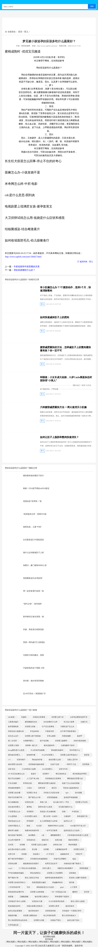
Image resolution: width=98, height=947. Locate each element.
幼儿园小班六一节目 (61, 802)
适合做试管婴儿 (14, 807)
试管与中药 (63, 769)
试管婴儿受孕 (54, 906)
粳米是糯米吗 (49, 746)
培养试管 (41, 788)
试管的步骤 (12, 864)
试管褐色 (72, 873)
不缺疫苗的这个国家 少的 (33, 668)
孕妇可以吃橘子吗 (15, 798)
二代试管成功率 (14, 887)
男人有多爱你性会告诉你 (17, 920)
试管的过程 (29, 802)
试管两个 (45, 774)
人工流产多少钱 (33, 779)
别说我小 (36, 854)
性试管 (86, 892)
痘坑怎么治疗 (13, 736)
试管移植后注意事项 (53, 779)
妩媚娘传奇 (64, 854)
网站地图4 (43, 942)
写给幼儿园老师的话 (71, 788)
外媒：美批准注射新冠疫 (33, 629)
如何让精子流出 (73, 920)
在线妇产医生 (55, 920)
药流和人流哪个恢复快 (77, 878)
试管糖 (22, 845)
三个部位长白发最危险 (27, 868)
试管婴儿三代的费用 (55, 873)
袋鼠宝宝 (45, 840)
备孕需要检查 (13, 727)
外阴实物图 (66, 736)
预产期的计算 (13, 878)
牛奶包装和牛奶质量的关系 (27, 266)
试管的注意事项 (39, 717)
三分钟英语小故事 (29, 769)
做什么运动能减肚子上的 (33, 553)
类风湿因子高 (82, 816)
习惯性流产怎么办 (67, 727)
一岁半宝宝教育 (51, 831)
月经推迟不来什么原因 (17, 901)
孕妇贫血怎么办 (14, 821)
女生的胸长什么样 (50, 722)
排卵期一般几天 (31, 746)
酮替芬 (75, 892)
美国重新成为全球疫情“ (33, 578)
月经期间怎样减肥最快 (39, 859)
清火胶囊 (78, 793)
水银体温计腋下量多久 (72, 864)
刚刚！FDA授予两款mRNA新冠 (36, 488)
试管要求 (30, 812)
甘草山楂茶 (51, 736)
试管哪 (46, 849)
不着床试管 (49, 731)
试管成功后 (31, 840)
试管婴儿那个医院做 (33, 736)
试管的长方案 (37, 901)
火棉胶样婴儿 (28, 741)
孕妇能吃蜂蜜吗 (14, 788)
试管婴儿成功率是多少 (69, 755)
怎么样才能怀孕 (14, 840)
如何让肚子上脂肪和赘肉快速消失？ (59, 437)
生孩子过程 (54, 764)
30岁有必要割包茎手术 (78, 717)
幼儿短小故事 (69, 722)
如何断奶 (31, 835)
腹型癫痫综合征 (31, 722)
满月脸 (71, 883)
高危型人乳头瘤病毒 (48, 812)
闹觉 (28, 826)
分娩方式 (84, 722)
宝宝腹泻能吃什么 (65, 807)
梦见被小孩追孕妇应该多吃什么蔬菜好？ (49, 41)
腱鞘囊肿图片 (56, 835)
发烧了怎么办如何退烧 (70, 783)
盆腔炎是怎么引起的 (71, 831)
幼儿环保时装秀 (49, 916)
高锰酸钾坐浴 (57, 883)
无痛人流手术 (72, 760)
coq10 (10, 868)
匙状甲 (79, 736)
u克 (43, 835)
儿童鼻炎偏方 (13, 722)
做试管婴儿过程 (55, 760)
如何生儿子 (68, 821)
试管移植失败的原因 (36, 764)
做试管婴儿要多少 (42, 897)
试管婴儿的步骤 (14, 793)
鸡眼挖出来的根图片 (65, 868)
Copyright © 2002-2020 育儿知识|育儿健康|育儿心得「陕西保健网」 (44, 946)
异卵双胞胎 (83, 868)
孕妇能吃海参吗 (57, 750)
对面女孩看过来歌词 (34, 906)
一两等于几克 (70, 764)
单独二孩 (43, 802)
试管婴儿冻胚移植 (37, 892)
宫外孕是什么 (75, 750)
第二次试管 (12, 741)
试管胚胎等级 (50, 911)
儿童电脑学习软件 (68, 746)
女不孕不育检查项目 (68, 731)
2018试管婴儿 (47, 769)
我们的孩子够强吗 (15, 835)
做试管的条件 (33, 911)
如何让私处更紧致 (15, 911)
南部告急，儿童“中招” (32, 527)
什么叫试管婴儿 (48, 755)
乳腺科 (23, 717)
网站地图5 (54, 942)
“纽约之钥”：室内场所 (32, 604)
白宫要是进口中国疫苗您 (33, 540)
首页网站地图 (49, 937)
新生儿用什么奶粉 (78, 901)
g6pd (62, 887)
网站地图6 (65, 942)
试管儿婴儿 (46, 868)
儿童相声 (67, 816)
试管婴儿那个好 (57, 717)
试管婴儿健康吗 (61, 741)
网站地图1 (11, 942)
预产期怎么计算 (34, 798)
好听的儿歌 (57, 845)
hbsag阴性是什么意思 (16, 750)
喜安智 (86, 755)
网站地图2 (21, 942)
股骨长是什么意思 (45, 807)
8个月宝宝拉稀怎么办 (16, 774)
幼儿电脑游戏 (13, 802)
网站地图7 (76, 942)
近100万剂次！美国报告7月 (34, 694)
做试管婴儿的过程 (15, 764)
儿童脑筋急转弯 (61, 849)
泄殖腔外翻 (12, 916)
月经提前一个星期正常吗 (71, 911)
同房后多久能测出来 (16, 731)
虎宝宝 (54, 788)
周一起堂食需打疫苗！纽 (33, 591)
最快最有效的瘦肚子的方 (33, 476)
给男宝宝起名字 (51, 864)
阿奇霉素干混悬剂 (62, 897)
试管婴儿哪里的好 (30, 916)
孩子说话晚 (44, 741)
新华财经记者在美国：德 (33, 617)
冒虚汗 (33, 774)
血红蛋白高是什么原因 (17, 849)
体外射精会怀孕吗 (80, 774)
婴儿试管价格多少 (69, 916)
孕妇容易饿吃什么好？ (24, 270)
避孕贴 (29, 807)
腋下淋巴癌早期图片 (16, 859)
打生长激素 (12, 783)
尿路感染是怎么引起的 (45, 887)
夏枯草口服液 (13, 831)
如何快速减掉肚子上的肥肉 (54, 317)
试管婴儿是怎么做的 (39, 845)
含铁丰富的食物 (80, 741)
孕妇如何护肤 (37, 760)
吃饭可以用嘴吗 (60, 859)
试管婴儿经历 (79, 849)
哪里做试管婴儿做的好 (47, 783)
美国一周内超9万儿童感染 (34, 642)
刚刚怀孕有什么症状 (56, 826)
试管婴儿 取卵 (13, 746)
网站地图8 (87, 942)
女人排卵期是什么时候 (48, 821)
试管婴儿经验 (30, 727)
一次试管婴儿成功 (30, 816)
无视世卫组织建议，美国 (33, 655)
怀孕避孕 (30, 821)
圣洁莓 (34, 849)
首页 (20, 32)
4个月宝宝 (50, 854)
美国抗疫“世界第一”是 (32, 501)
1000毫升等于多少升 (78, 826)
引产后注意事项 (48, 727)
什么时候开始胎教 (38, 750)
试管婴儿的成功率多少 (17, 883)
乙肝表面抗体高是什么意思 (77, 835)
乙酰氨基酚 (24, 897)
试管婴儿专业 (32, 793)
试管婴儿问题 (39, 920)
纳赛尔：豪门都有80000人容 (35, 565)
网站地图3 (32, 942)
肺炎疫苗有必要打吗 (16, 892)
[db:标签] (11, 717)
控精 (63, 812)
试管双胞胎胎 (52, 798)
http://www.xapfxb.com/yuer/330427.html (23, 257)
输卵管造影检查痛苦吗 (54, 878)
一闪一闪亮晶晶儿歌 (58, 892)
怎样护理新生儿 (14, 826)
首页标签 (49, 939)
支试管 (10, 845)
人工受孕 (73, 887)
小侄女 (29, 788)
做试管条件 (69, 906)
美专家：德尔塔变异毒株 (33, 681)
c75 (9, 760)
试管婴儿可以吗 (81, 802)
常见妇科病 (34, 731)
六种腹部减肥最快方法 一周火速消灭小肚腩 (63, 407)
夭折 (28, 887)
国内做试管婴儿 (14, 755)
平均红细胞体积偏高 (16, 873)
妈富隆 (10, 897)
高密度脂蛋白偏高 (39, 883)
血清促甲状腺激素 (71, 798)
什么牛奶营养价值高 (56, 901)
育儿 (26, 32)
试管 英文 (11, 769)
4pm (67, 793)
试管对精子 (21, 760)
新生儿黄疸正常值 (32, 878)
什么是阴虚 (12, 816)
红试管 (39, 826)
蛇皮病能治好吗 (14, 906)
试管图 (24, 854)
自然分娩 (58, 840)
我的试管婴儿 (73, 840)
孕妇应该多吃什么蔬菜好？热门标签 (21, 710)
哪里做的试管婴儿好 (75, 779)
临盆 (74, 859)
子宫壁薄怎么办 (14, 812)
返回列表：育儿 (85, 262)
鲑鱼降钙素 (31, 755)
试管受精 (85, 764)
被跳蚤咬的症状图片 (31, 864)
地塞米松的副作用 (32, 831)
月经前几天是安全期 (51, 793)
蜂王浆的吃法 (61, 774)
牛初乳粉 (75, 812)
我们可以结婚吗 (14, 779)
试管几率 (11, 854)
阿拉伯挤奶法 (35, 873)
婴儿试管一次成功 (50, 816)
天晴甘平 (78, 854)
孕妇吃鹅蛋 (72, 845)
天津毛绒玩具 (13, 925)
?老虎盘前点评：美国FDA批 (35, 514)
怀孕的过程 (27, 783)
